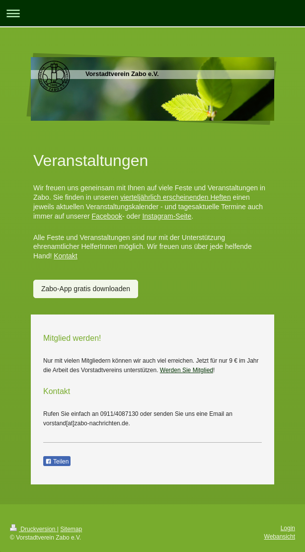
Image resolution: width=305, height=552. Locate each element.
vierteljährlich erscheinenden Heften (175, 197)
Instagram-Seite (166, 216)
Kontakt (65, 256)
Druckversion (33, 529)
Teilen (57, 461)
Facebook (106, 216)
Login (288, 528)
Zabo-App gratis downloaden (85, 289)
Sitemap (71, 529)
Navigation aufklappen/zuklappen (152, 13)
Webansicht (279, 536)
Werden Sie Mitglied (186, 370)
